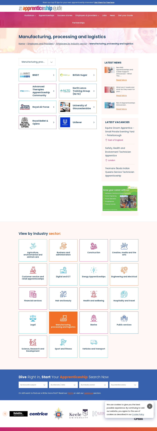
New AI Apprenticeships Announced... (125, 104)
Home (22, 43)
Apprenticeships (46, 15)
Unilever (71, 122)
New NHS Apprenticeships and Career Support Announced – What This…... (124, 71)
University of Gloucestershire (75, 107)
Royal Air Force (34, 107)
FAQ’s (70, 393)
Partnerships (78, 22)
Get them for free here (104, 2)
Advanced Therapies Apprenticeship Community (35, 91)
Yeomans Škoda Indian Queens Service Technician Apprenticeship (119, 172)
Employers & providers (86, 15)
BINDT (29, 75)
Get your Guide (125, 15)
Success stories (64, 15)
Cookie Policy (138, 414)
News (112, 15)
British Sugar (73, 75)
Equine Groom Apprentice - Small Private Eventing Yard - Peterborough (120, 134)
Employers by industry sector (71, 43)
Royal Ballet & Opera (34, 122)
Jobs (104, 15)
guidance (88, 393)
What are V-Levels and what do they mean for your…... (125, 89)
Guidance (29, 15)
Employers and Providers (41, 43)
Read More (121, 80)
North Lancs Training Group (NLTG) (75, 91)
